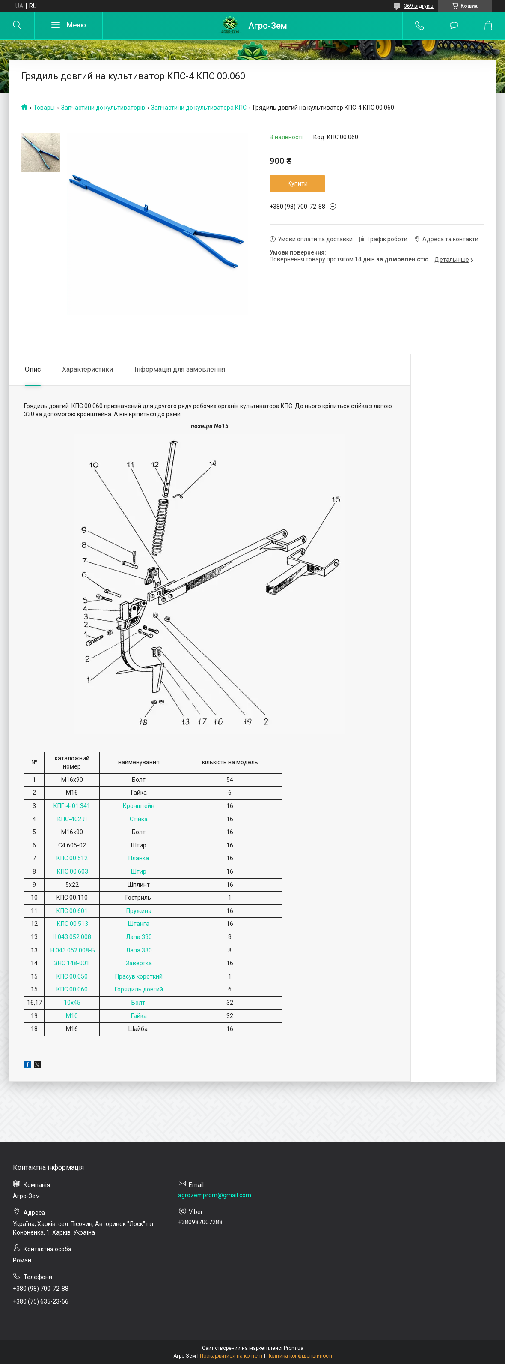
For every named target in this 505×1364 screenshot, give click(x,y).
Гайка (139, 1015)
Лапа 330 (139, 937)
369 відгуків (419, 6)
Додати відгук (454, 25)
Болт (138, 1002)
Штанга (138, 923)
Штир (138, 871)
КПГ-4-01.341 (71, 805)
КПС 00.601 (72, 910)
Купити (298, 183)
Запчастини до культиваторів (103, 107)
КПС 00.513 (72, 923)
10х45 (72, 1002)
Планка (138, 858)
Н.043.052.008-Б (72, 950)
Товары (44, 107)
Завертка (139, 963)
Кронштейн (138, 805)
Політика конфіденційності (299, 1356)
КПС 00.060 (72, 989)
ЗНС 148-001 (71, 963)
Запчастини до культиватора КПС (199, 107)
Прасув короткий (139, 976)
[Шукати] (17, 25)
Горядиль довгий (139, 989)
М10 (72, 1015)
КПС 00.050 (72, 976)
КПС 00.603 (72, 871)
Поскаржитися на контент (231, 1356)
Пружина (139, 910)
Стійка (139, 819)
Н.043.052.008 (72, 937)
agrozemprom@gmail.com (214, 1195)
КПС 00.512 (72, 858)
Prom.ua (293, 1348)
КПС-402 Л (72, 819)
